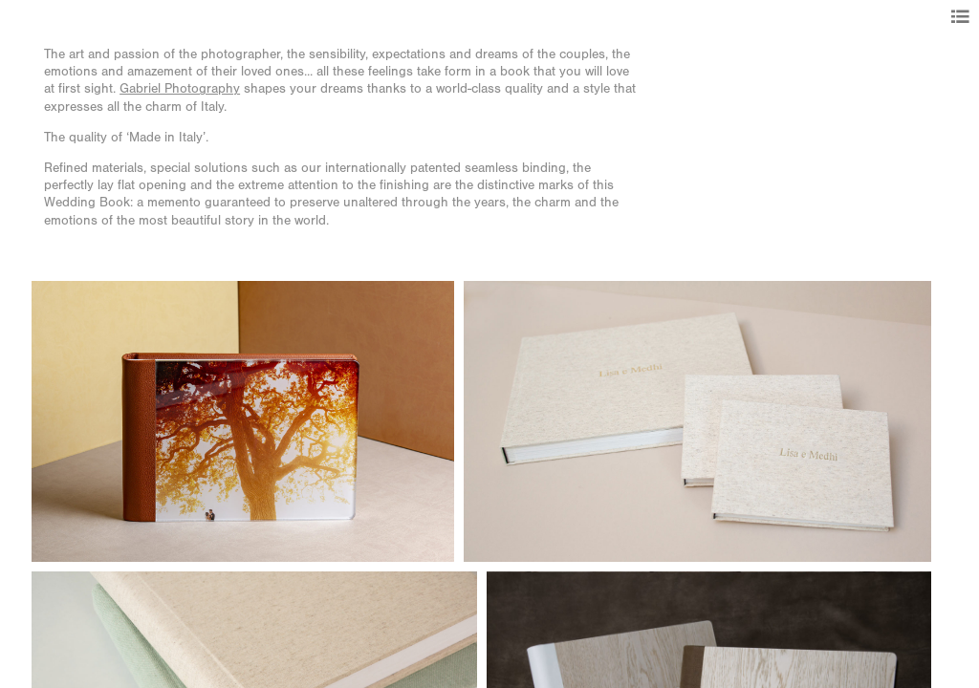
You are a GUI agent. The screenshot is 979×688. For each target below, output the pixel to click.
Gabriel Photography (180, 89)
